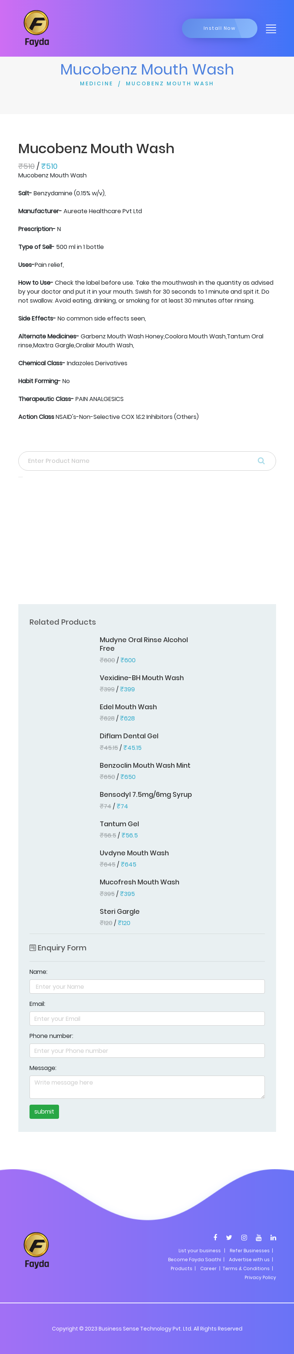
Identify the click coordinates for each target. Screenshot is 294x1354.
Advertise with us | (251, 1259)
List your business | (202, 1250)
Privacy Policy (260, 1277)
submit (44, 1111)
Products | (183, 1268)
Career (208, 1268)
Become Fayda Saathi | (196, 1259)
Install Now (220, 28)
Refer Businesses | (251, 1250)
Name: (38, 972)
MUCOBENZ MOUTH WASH (170, 83)
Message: (43, 1068)
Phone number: (51, 1036)
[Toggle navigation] (268, 28)
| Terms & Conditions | (245, 1268)
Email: (37, 1004)
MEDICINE (96, 83)
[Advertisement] (147, 543)
